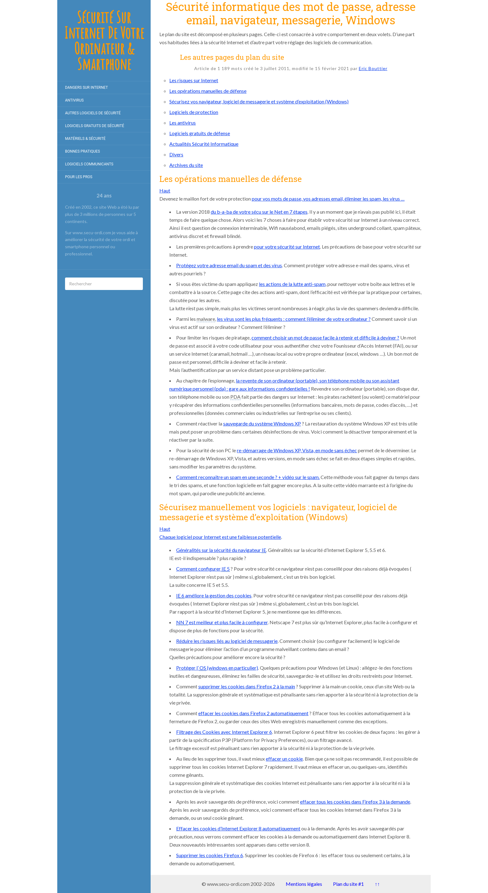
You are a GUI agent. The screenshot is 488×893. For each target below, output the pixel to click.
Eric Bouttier (373, 68)
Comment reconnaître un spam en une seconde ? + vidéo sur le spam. (248, 477)
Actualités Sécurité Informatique (203, 144)
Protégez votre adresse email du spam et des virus (229, 265)
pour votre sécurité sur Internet (287, 246)
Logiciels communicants (89, 164)
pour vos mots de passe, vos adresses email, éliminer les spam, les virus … (328, 199)
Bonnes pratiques (82, 151)
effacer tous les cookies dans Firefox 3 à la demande (355, 802)
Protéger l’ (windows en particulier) (217, 668)
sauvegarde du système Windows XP (262, 423)
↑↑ (377, 884)
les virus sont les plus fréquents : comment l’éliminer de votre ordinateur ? (294, 319)
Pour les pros (78, 177)
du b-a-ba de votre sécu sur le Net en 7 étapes (259, 212)
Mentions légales (304, 884)
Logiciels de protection (193, 112)
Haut (164, 190)
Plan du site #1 (348, 884)
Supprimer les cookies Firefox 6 (209, 855)
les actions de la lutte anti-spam (292, 284)
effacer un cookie (284, 759)
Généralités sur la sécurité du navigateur (221, 550)
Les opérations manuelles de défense (207, 91)
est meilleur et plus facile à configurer (222, 622)
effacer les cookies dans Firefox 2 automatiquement (253, 713)
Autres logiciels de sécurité (93, 113)
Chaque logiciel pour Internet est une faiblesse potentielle (220, 537)
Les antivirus (182, 123)
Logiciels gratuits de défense (199, 133)
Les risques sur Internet (193, 80)
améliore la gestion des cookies (213, 595)
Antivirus (74, 100)
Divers (176, 154)
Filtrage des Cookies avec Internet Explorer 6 (224, 732)
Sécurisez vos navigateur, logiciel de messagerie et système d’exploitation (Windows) (259, 101)
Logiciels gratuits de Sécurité (94, 126)
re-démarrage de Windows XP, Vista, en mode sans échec (297, 450)
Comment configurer (203, 569)
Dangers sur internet (86, 87)
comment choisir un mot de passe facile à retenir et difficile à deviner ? (325, 337)
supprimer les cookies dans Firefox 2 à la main (246, 686)
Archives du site (186, 165)
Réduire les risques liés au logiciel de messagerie (227, 641)
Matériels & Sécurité (85, 138)
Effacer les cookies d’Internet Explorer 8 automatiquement (238, 828)
